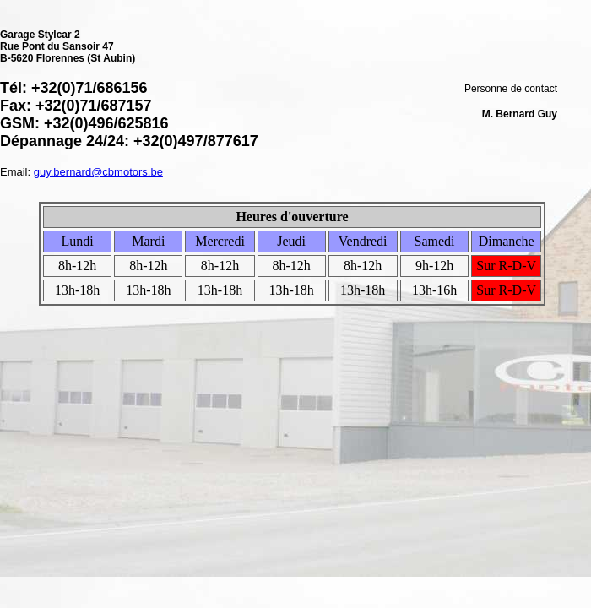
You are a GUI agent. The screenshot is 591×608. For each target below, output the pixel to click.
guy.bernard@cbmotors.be (98, 172)
